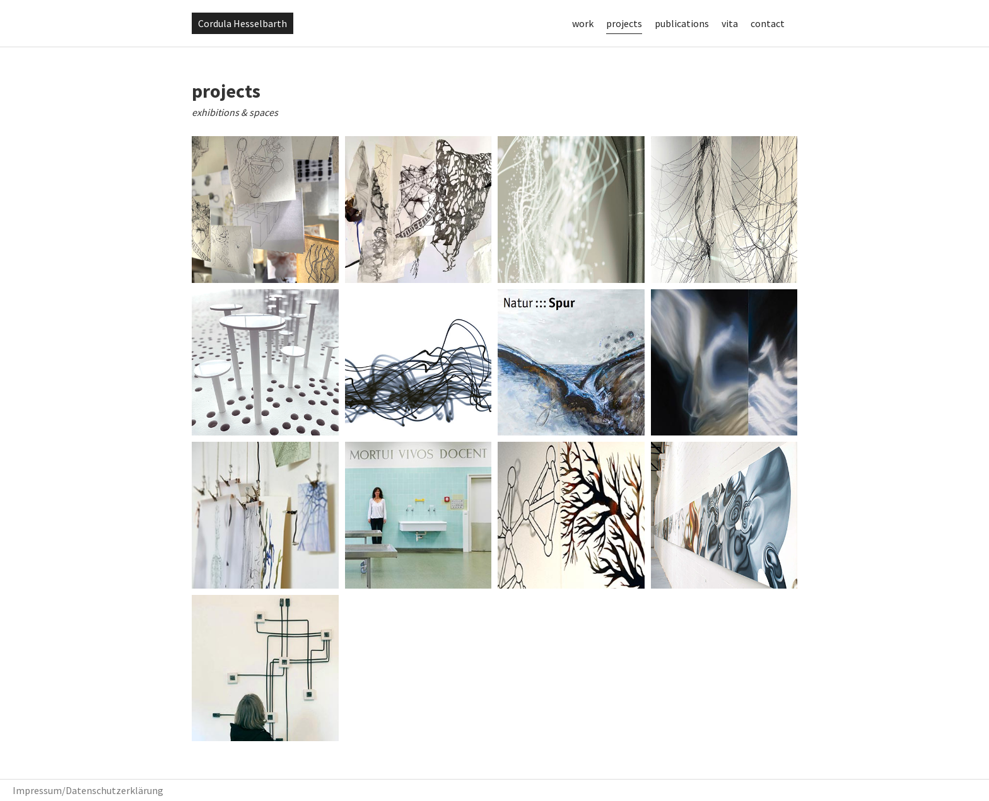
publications (682, 23)
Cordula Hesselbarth (242, 23)
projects (624, 23)
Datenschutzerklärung (114, 790)
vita (730, 23)
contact (768, 23)
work (583, 23)
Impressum (37, 790)
